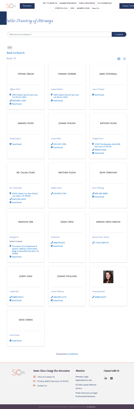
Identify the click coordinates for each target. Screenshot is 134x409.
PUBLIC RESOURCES (87, 3)
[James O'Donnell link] (108, 74)
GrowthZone (72, 354)
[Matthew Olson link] (67, 172)
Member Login (82, 376)
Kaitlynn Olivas (97, 138)
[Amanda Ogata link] (26, 123)
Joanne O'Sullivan (57, 291)
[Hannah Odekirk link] (67, 74)
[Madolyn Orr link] (25, 222)
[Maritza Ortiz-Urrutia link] (108, 222)
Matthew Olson (56, 188)
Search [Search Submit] (119, 34)
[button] (118, 58)
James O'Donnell (98, 89)
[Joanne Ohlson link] (67, 123)
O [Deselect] (9, 47)
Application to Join (84, 380)
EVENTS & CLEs (61, 8)
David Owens (14, 335)
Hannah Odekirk (57, 89)
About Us (95, 8)
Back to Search (16, 52)
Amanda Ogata (15, 138)
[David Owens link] (26, 320)
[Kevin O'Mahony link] (108, 172)
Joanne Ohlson (56, 138)
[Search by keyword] (60, 34)
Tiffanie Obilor (15, 89)
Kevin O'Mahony (98, 188)
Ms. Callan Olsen (16, 188)
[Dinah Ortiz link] (66, 222)
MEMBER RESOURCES (68, 3)
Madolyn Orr (14, 237)
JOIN (72, 8)
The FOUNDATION (104, 3)
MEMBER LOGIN (83, 8)
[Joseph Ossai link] (25, 276)
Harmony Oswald (98, 291)
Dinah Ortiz (55, 237)
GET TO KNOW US (50, 3)
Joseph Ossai (14, 291)
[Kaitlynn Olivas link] (108, 123)
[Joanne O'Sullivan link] (67, 276)
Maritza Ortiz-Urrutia (100, 237)
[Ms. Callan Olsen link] (25, 172)
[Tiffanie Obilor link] (26, 74)
